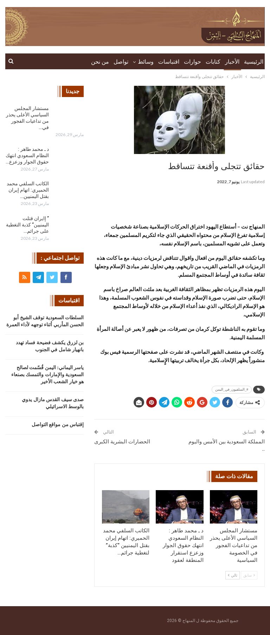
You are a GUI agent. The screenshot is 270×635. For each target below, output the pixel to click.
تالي (232, 575)
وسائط (146, 62)
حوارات (192, 62)
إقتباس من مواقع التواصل (58, 424)
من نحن (100, 62)
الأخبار (232, 62)
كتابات (213, 62)
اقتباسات (168, 62)
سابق (249, 575)
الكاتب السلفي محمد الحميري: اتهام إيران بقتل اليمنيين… (28, 190)
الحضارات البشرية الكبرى (122, 441)
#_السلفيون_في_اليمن (231, 389)
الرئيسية (253, 62)
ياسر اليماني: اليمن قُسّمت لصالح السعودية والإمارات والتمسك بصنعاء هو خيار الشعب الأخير (47, 374)
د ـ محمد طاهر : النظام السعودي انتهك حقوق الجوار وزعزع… (27, 155)
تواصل (121, 62)
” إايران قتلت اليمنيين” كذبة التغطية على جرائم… (27, 225)
